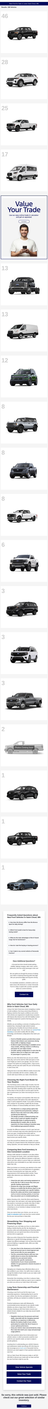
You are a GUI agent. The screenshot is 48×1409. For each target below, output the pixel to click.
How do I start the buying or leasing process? (24, 945)
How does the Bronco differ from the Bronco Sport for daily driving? (23, 923)
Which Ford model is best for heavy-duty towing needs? (22, 931)
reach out (22, 1348)
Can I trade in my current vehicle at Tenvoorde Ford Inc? (24, 952)
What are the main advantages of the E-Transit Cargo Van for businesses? (24, 938)
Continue (24, 1406)
